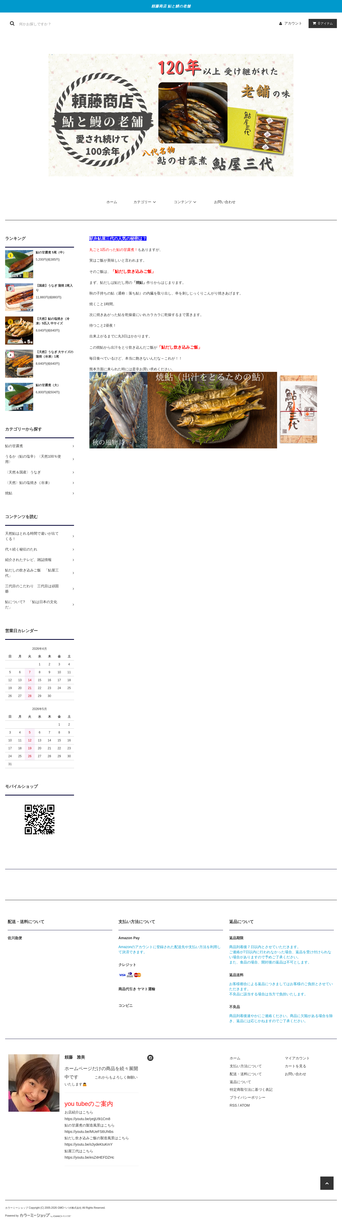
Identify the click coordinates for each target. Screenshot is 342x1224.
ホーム (111, 202)
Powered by (38, 1215)
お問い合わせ (225, 202)
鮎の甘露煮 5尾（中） (51, 252)
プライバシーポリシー (247, 1097)
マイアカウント (297, 1058)
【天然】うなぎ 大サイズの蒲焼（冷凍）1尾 (54, 354)
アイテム (321, 23)
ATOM (245, 1105)
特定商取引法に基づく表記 (251, 1089)
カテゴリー (145, 202)
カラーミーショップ (16, 1207)
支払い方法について (246, 1066)
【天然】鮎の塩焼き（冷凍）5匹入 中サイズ (52, 321)
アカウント (293, 23)
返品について (240, 1082)
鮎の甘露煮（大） (48, 385)
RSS (233, 1105)
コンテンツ (186, 202)
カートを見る (295, 1066)
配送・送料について (246, 1074)
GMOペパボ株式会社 (70, 1207)
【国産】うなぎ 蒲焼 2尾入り (54, 288)
